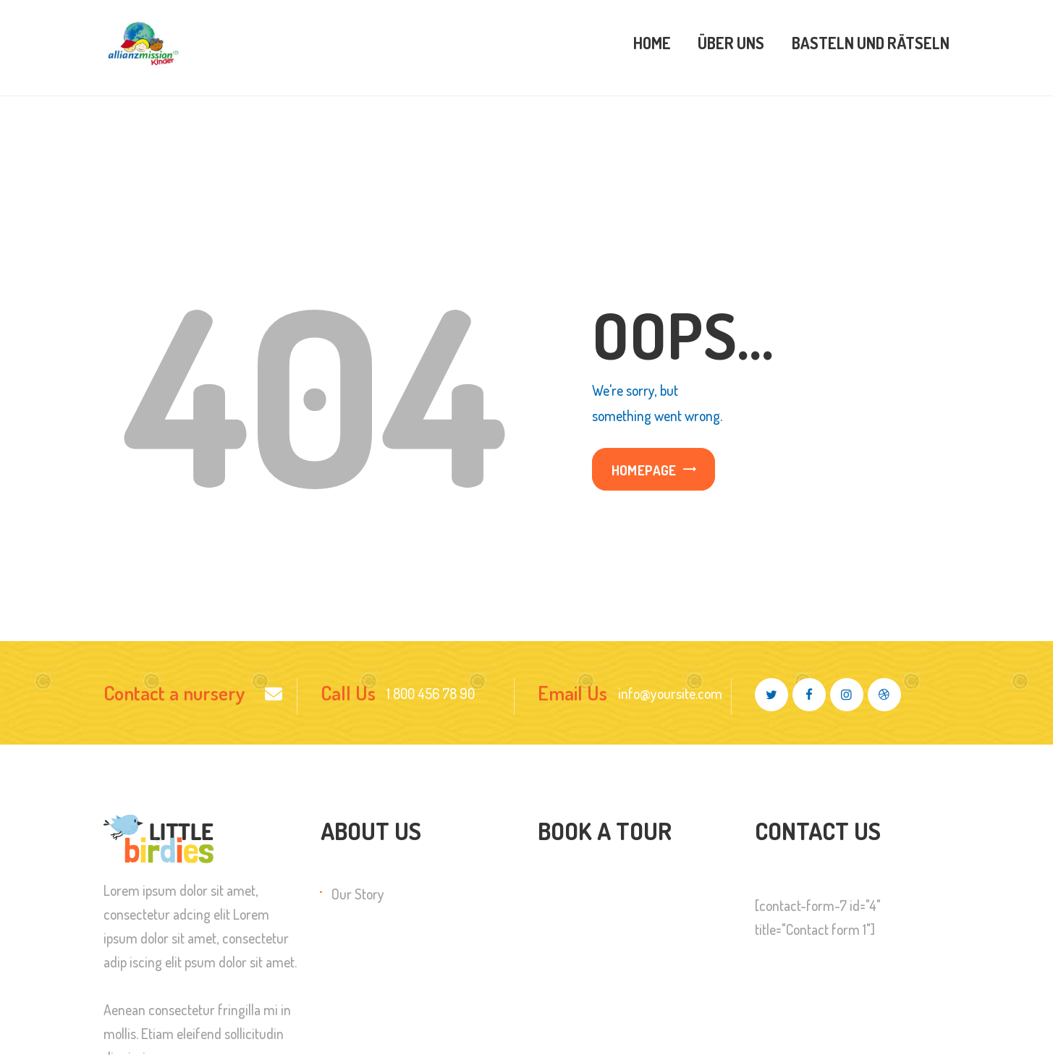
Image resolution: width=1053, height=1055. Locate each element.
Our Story (357, 894)
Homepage (644, 470)
